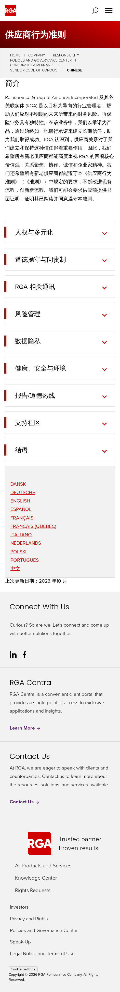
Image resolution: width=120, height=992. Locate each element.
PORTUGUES (24, 560)
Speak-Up (20, 942)
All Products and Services (43, 865)
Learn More (25, 728)
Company (36, 55)
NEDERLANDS (25, 543)
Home (15, 55)
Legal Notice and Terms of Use (42, 953)
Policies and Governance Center (41, 60)
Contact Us (25, 801)
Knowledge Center (36, 877)
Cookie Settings (23, 969)
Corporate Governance (32, 65)
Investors (19, 907)
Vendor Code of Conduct (34, 70)
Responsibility (66, 55)
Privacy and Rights (29, 918)
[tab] (56, 232)
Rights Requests (32, 890)
